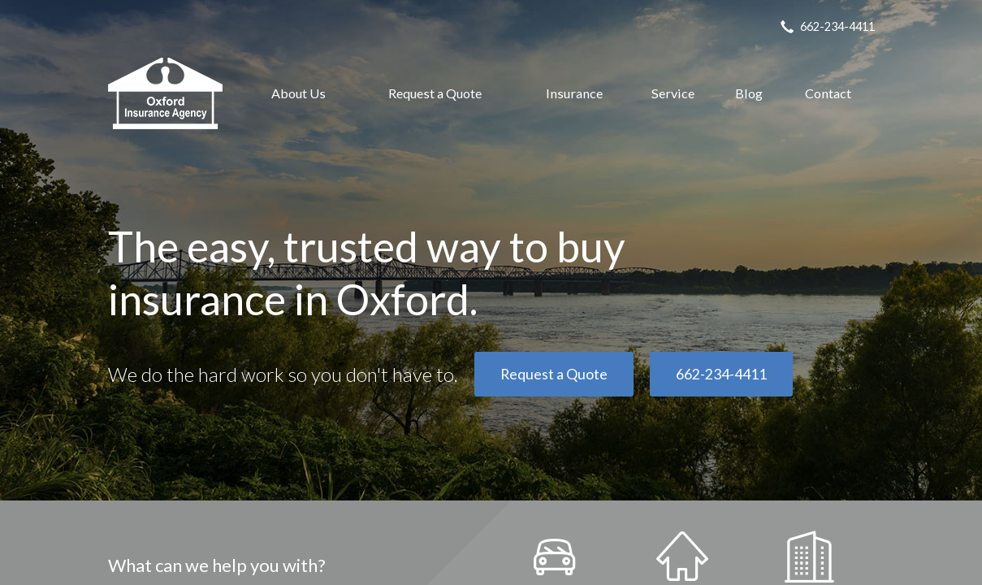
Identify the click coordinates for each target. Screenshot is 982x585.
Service (672, 93)
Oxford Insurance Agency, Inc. (165, 93)
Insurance (574, 93)
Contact (828, 93)
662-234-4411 (721, 374)
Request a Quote (435, 93)
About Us (298, 93)
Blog (749, 93)
